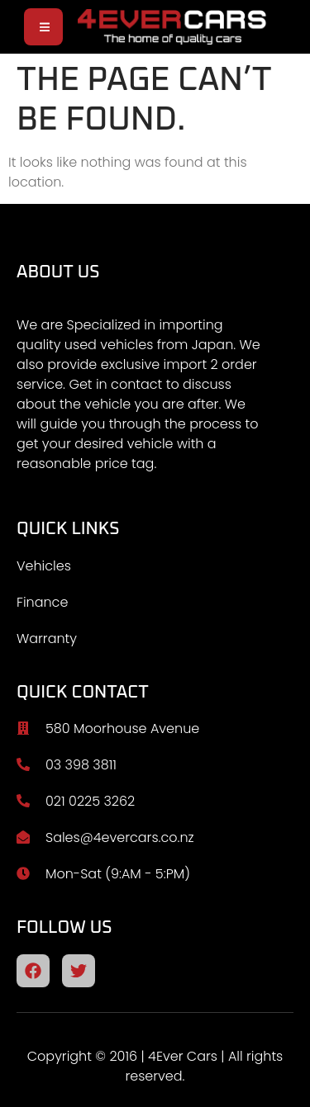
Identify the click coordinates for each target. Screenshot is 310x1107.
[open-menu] (43, 26)
